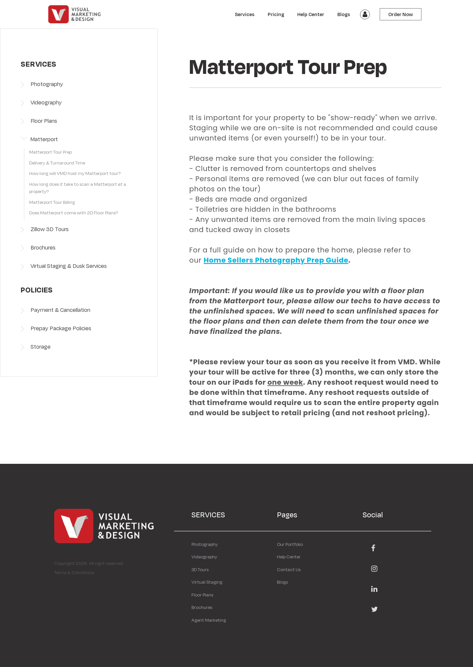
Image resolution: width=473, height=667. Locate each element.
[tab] (80, 153)
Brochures (43, 247)
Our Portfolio (290, 544)
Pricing (276, 14)
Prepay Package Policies (61, 328)
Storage (41, 346)
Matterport (44, 139)
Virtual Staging (206, 582)
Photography (47, 84)
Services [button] (245, 14)
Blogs (343, 14)
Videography (46, 102)
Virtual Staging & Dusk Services (69, 265)
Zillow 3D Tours (50, 229)
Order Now (400, 14)
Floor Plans (44, 120)
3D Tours (200, 569)
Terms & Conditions (74, 572)
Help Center (310, 14)
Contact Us (289, 569)
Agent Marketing (208, 620)
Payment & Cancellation (60, 309)
